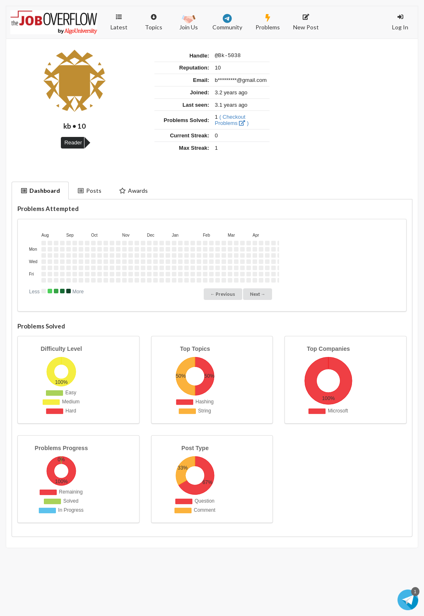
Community (227, 22)
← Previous (222, 294)
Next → (257, 294)
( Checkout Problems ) (232, 121)
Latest (119, 22)
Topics (153, 18)
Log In (400, 22)
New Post (306, 22)
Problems (267, 22)
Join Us (188, 21)
